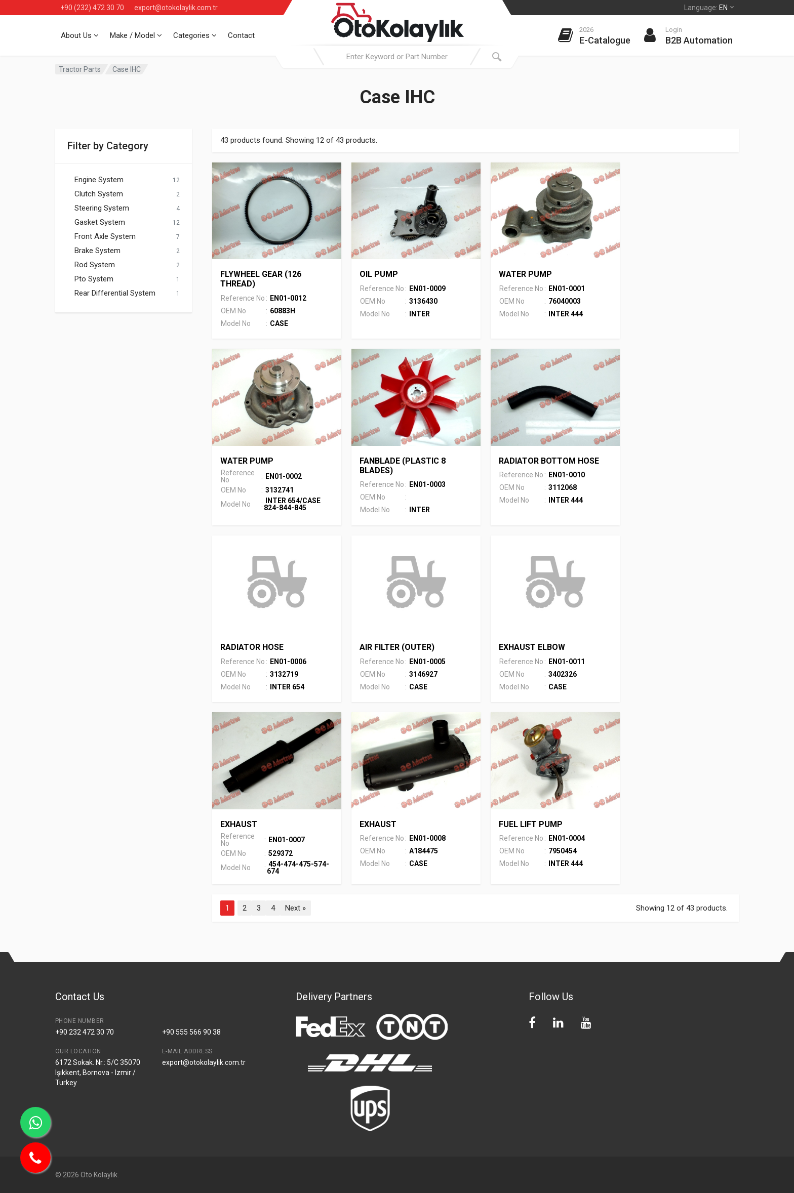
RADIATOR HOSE (252, 647)
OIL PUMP (379, 274)
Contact (241, 35)
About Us (80, 35)
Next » (295, 908)
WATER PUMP (525, 274)
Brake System (97, 250)
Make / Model (136, 35)
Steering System (101, 208)
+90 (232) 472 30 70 (92, 7)
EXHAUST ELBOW (532, 647)
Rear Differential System (114, 293)
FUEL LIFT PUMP (531, 824)
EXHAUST (238, 824)
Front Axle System (105, 236)
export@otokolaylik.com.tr (176, 7)
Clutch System (98, 193)
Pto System (93, 278)
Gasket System (99, 222)
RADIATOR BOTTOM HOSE (549, 461)
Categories (195, 35)
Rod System (94, 264)
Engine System (99, 179)
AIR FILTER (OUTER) (397, 647)
